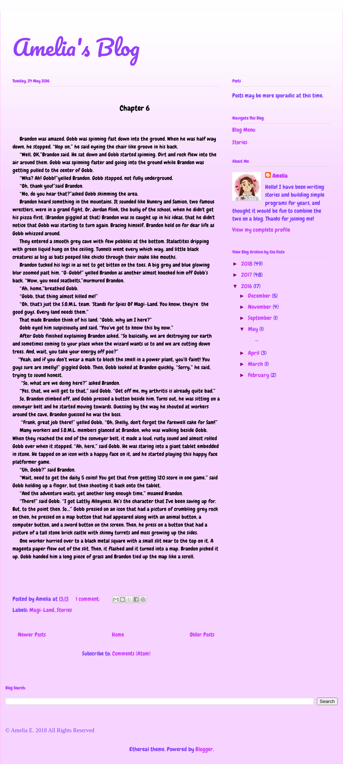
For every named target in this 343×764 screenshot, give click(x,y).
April (254, 353)
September (260, 318)
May (253, 329)
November (260, 307)
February (259, 375)
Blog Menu (243, 130)
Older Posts (202, 634)
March (256, 364)
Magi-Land (41, 610)
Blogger (204, 749)
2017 (247, 274)
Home (118, 634)
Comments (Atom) (131, 653)
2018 (247, 263)
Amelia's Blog (76, 47)
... (252, 339)
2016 (247, 286)
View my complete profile (261, 229)
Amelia (280, 176)
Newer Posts (32, 634)
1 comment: (88, 599)
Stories (64, 610)
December (260, 296)
